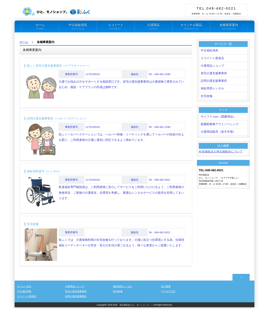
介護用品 (153, 26)
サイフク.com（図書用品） (218, 117)
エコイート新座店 (212, 58)
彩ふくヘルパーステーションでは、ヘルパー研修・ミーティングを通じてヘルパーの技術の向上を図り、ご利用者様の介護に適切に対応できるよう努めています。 (106, 129)
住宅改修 (206, 97)
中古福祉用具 (78, 26)
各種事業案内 (229, 26)
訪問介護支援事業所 (214, 81)
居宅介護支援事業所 (214, 73)
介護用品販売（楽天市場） (218, 133)
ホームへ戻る (24, 288)
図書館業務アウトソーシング (220, 125)
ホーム (40, 26)
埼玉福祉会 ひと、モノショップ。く (136, 306)
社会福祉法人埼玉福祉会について (221, 153)
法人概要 (166, 288)
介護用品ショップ (212, 66)
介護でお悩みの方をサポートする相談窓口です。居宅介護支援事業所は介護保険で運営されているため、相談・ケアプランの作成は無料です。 (106, 76)
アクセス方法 (168, 293)
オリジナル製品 (191, 26)
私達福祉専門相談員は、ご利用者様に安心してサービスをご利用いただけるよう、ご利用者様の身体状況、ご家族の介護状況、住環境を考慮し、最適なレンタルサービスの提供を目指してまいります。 (106, 185)
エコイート (115, 26)
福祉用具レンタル (212, 89)
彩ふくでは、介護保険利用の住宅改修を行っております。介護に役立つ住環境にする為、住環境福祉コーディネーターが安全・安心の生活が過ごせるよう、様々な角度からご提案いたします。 (106, 235)
